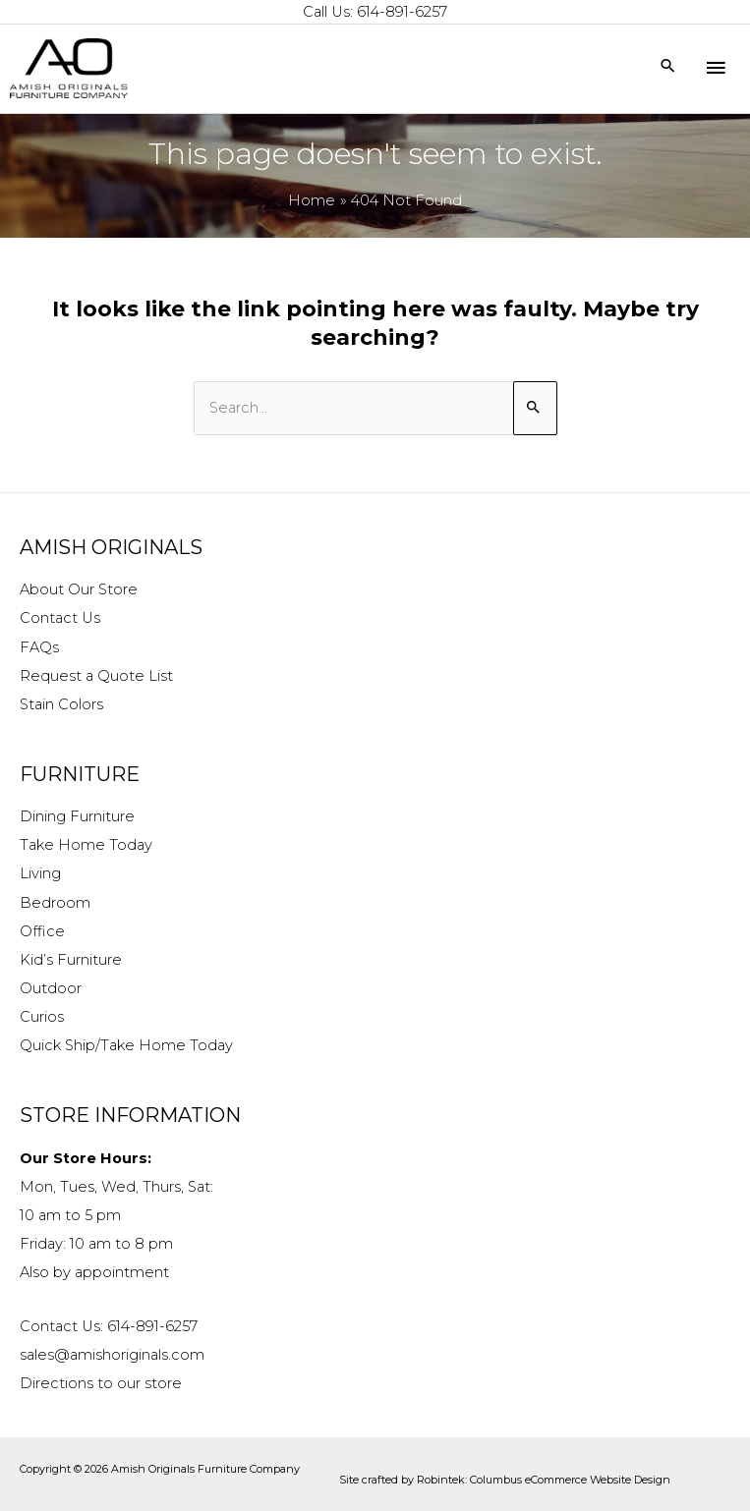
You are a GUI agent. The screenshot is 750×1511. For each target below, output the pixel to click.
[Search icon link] (668, 67)
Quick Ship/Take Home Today (126, 1045)
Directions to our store (101, 1383)
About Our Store (79, 589)
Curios (42, 1017)
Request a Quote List (96, 676)
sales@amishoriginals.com (112, 1355)
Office (42, 931)
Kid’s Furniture (71, 960)
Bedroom (55, 903)
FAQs (39, 647)
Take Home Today (86, 845)
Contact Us (60, 618)
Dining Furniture (77, 816)
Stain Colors (61, 704)
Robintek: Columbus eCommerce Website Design (543, 1479)
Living (40, 873)
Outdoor (51, 988)
